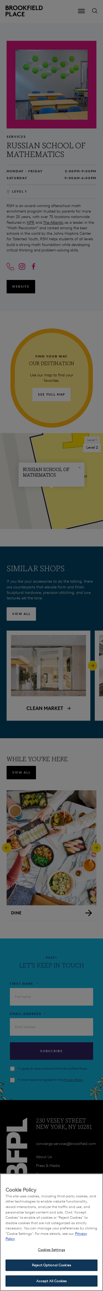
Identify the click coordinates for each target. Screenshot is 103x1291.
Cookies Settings (51, 1254)
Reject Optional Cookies (51, 1270)
